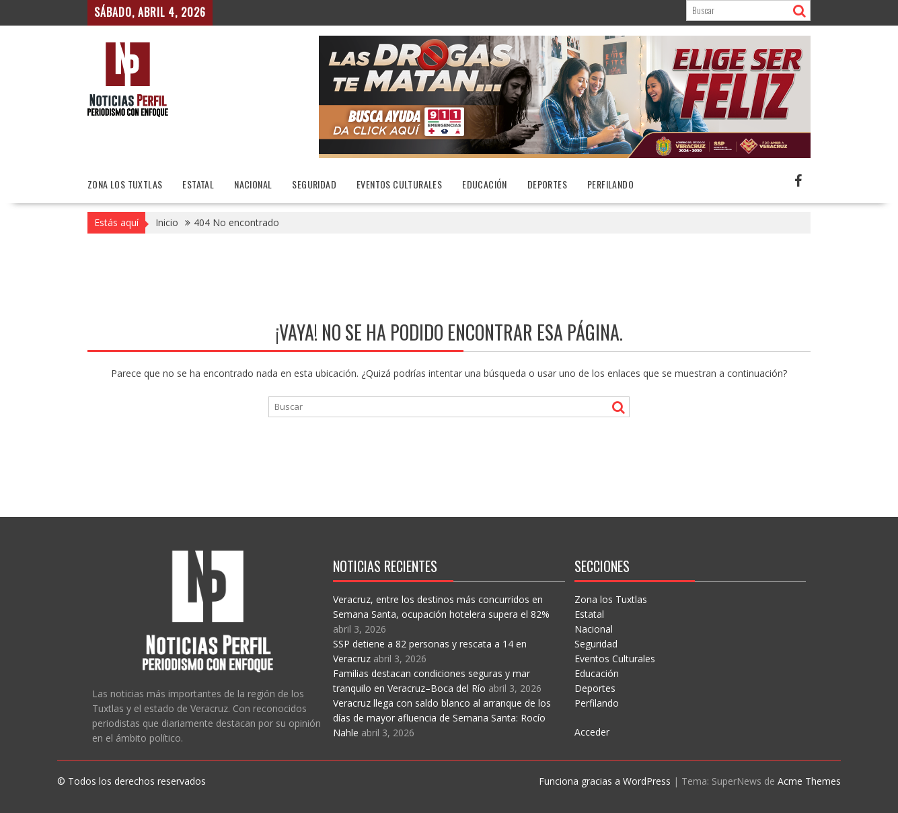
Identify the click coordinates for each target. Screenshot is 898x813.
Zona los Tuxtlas (124, 184)
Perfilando (610, 184)
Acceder (591, 732)
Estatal (198, 184)
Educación (484, 184)
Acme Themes (809, 781)
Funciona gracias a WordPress (605, 781)
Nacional (253, 184)
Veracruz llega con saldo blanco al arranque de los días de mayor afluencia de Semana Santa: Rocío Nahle (442, 718)
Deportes (547, 184)
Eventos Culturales (399, 184)
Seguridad (314, 184)
